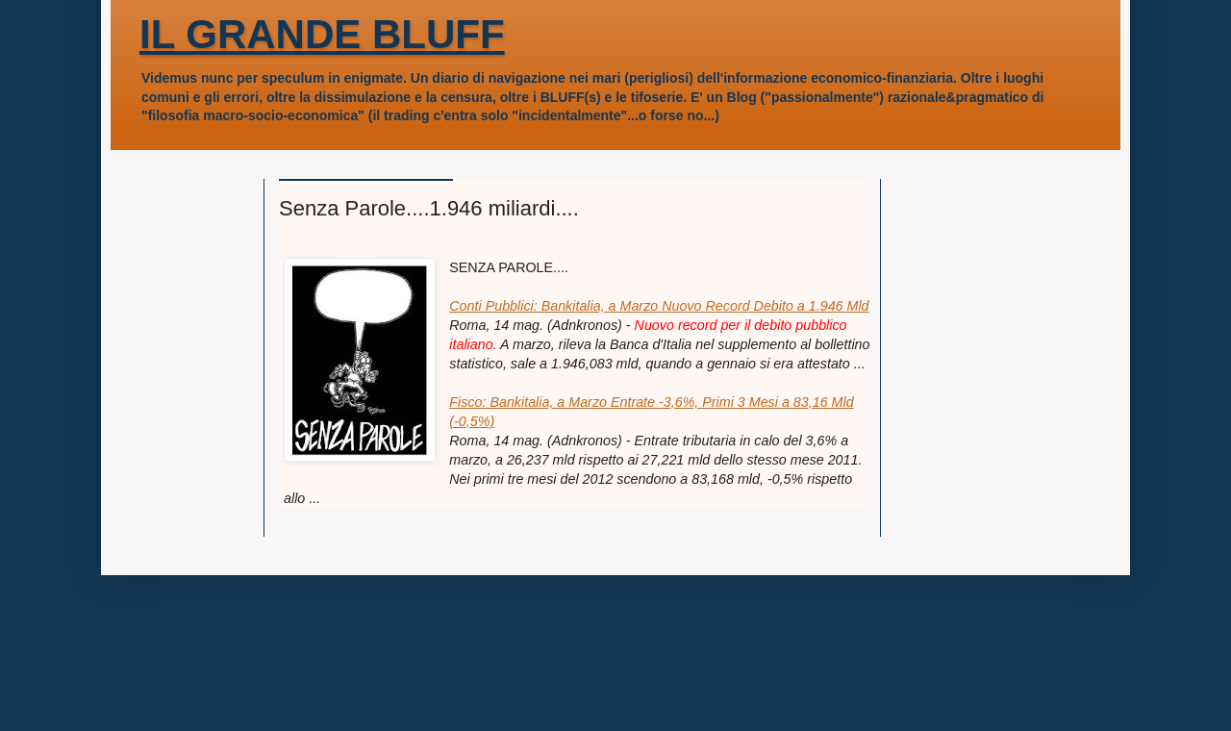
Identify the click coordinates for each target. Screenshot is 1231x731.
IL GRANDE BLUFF (322, 34)
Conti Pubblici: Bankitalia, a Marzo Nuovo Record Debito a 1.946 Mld (658, 306)
